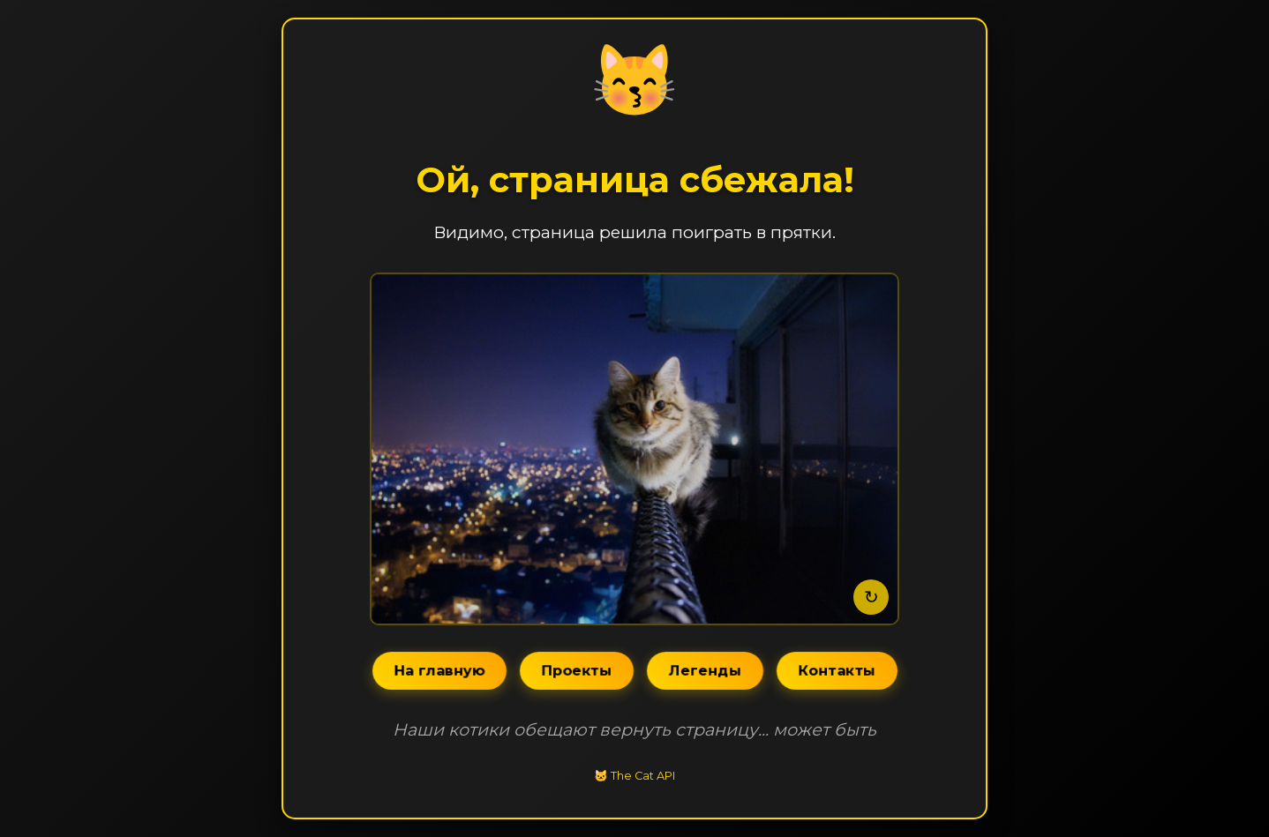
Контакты (836, 670)
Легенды (704, 670)
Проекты (576, 670)
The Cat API (643, 775)
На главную (439, 670)
